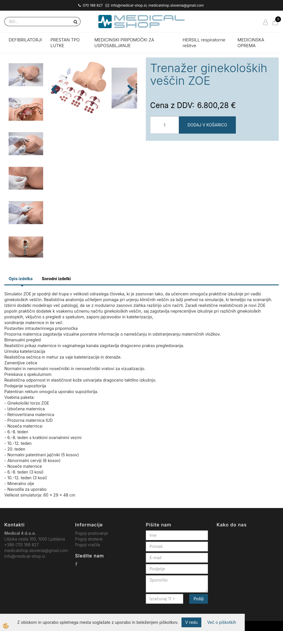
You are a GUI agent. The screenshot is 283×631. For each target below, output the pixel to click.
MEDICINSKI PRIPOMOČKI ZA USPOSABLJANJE (124, 42)
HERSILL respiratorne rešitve (204, 42)
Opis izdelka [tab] (20, 278)
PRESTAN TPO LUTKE (65, 42)
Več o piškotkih (221, 622)
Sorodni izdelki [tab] (56, 278)
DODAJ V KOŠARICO (207, 124)
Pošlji (199, 598)
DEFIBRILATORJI (25, 40)
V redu (191, 622)
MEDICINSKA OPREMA (251, 42)
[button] (130, 104)
